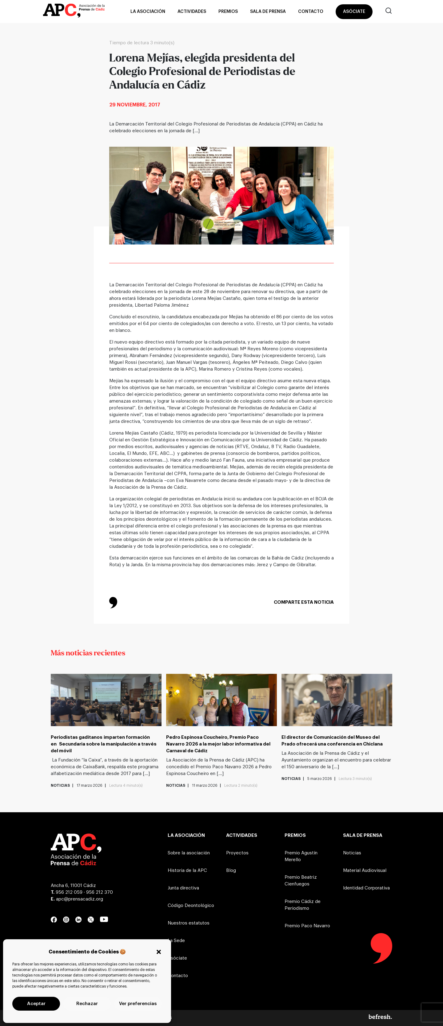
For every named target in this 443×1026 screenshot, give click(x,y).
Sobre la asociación (189, 853)
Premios (228, 12)
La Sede (176, 940)
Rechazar (87, 1003)
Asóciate (354, 12)
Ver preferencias (138, 1003)
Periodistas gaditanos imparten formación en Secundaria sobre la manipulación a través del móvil (104, 744)
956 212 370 (99, 892)
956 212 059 (69, 892)
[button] (159, 952)
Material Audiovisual (364, 870)
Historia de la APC (187, 870)
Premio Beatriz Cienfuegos (301, 880)
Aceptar (36, 1003)
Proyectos (237, 853)
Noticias (352, 853)
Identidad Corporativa (366, 888)
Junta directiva (183, 888)
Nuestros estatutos (189, 923)
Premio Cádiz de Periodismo (303, 905)
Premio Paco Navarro (307, 926)
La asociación (147, 12)
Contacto (310, 12)
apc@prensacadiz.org (79, 899)
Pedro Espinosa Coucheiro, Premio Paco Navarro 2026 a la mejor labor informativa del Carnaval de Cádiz (218, 744)
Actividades (192, 12)
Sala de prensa (268, 12)
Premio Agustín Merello (301, 856)
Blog (231, 870)
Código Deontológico (191, 905)
